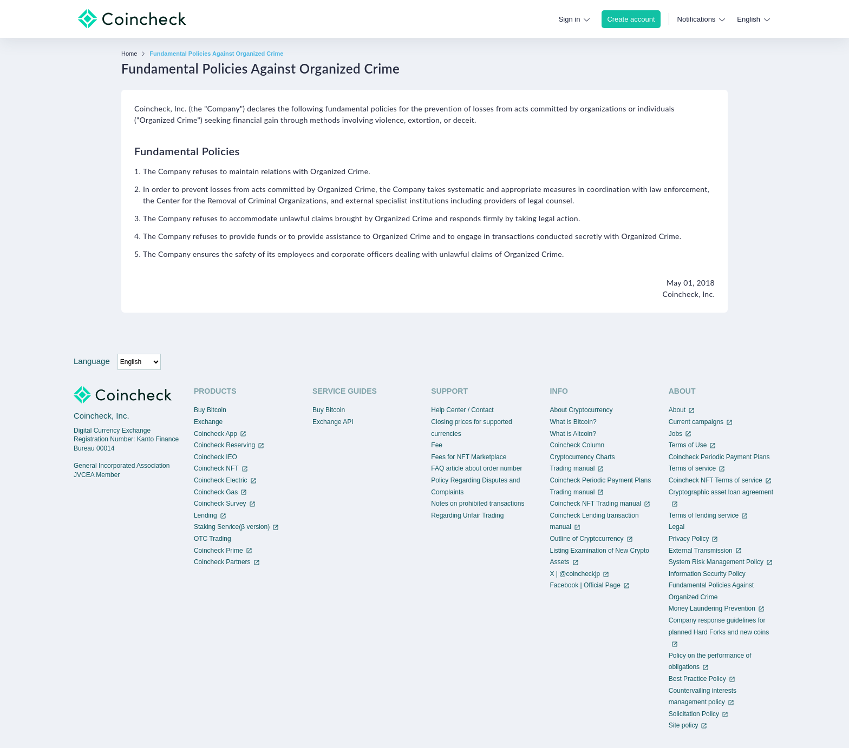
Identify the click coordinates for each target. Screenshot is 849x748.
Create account (631, 19)
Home (129, 54)
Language (92, 361)
